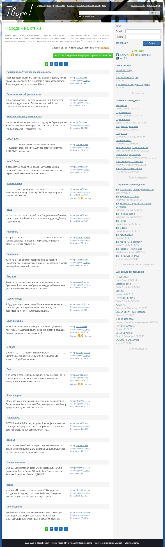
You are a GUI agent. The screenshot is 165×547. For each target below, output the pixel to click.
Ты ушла (11, 276)
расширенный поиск (87, 16)
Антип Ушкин (82, 144)
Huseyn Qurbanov (124, 115)
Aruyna (119, 329)
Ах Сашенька (122, 172)
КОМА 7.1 (120, 305)
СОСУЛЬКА (13, 139)
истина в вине (14, 183)
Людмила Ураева (124, 200)
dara (118, 193)
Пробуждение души (129, 256)
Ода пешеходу (14, 298)
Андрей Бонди (82, 282)
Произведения (44, 5)
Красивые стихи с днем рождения (133, 84)
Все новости (138, 93)
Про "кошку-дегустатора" (128, 154)
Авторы (70, 5)
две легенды (13, 417)
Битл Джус (121, 280)
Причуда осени (127, 214)
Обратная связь (132, 543)
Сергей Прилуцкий (125, 336)
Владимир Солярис (125, 252)
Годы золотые (123, 119)
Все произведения (138, 177)
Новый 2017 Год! (124, 70)
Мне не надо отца (125, 319)
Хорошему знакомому (131, 242)
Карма (10, 484)
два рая (11, 440)
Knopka (119, 294)
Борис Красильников (126, 122)
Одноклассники (141, 55)
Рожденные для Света (127, 126)
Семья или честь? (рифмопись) (24, 94)
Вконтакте (123, 55)
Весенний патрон (124, 333)
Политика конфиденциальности (108, 543)
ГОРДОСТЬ (121, 133)
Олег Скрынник (83, 237)
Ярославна (12, 254)
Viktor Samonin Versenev (128, 151)
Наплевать (12, 232)
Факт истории (14, 395)
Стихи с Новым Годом (127, 77)
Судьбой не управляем (127, 340)
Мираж (123, 228)
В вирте (11, 347)
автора (86, 80)
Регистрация (153, 5)
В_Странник (81, 78)
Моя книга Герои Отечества (129, 161)
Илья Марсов (122, 129)
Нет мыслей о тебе (125, 298)
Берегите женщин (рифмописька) (24, 116)
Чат (104, 5)
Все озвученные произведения (138, 264)
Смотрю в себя (123, 284)
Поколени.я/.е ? (123, 140)
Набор (123, 221)
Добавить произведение (88, 5)
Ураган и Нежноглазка (131, 249)
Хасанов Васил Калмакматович (132, 158)
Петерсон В (122, 144)
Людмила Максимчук (126, 165)
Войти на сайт (138, 5)
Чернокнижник (123, 224)
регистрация (122, 43)
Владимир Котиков (125, 136)
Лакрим (119, 238)
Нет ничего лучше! (125, 326)
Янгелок (120, 315)
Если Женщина (15, 321)
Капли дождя (126, 235)
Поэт (9, 369)
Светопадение (14, 506)
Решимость (121, 105)
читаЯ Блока (13, 161)
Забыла (119, 291)
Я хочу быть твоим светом (129, 168)
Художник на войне (129, 196)
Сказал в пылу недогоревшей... (131, 312)
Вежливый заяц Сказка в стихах (132, 147)
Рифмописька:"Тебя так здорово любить (29, 72)
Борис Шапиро (123, 231)
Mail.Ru (121, 58)
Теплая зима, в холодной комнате (136, 189)
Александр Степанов (127, 308)
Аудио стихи (59, 5)
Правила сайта (85, 543)
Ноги (9, 209)
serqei (119, 343)
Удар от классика (16, 462)
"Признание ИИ (123, 112)
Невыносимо (122, 277)
